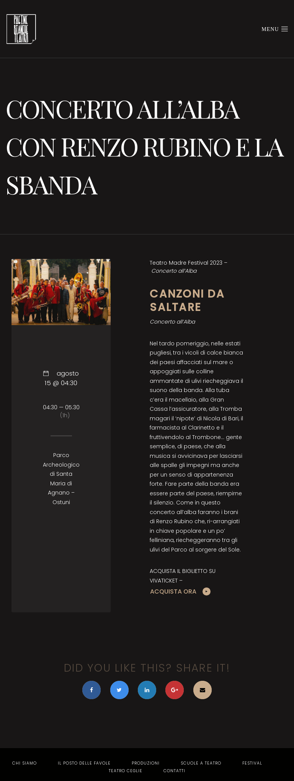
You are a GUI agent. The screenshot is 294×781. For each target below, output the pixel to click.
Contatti (174, 771)
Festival (252, 763)
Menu (274, 28)
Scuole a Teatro (201, 763)
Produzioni (146, 763)
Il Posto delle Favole (84, 763)
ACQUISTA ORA (173, 591)
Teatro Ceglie (125, 771)
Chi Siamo (24, 763)
